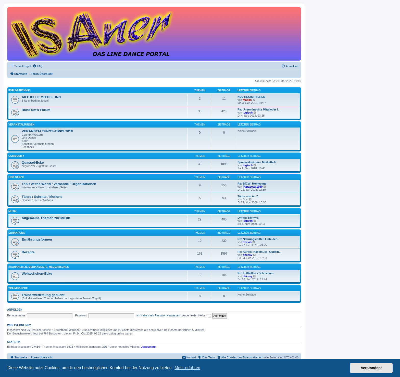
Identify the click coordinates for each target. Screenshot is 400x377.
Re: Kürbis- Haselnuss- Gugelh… (260, 251)
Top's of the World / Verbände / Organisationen (59, 184)
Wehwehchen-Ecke (37, 273)
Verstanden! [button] (371, 368)
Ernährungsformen (37, 239)
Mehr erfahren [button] (187, 368)
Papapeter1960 (253, 186)
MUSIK (12, 211)
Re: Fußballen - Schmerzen (255, 273)
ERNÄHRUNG (16, 232)
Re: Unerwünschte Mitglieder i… (259, 109)
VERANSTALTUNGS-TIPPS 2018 (47, 131)
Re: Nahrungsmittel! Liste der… (259, 239)
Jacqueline (148, 346)
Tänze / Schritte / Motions (42, 197)
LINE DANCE (16, 177)
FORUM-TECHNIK (19, 90)
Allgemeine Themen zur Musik (46, 218)
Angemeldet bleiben (196, 315)
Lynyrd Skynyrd (248, 217)
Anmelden (14, 309)
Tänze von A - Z (248, 196)
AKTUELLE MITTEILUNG (41, 97)
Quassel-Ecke (33, 162)
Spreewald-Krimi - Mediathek (257, 162)
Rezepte (28, 252)
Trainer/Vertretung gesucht (43, 295)
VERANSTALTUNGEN (21, 124)
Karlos (247, 242)
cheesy (247, 254)
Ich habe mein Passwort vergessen (158, 315)
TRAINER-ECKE (18, 288)
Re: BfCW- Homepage (252, 183)
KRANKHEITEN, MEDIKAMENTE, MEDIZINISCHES (38, 267)
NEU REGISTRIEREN (251, 96)
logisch (248, 112)
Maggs (247, 99)
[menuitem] (37, 66)
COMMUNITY (16, 156)
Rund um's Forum (36, 110)
